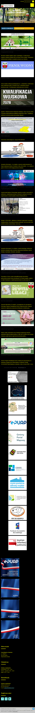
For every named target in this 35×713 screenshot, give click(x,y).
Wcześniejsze (22, 367)
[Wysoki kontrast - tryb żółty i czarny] (33, 1)
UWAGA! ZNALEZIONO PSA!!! (10, 215)
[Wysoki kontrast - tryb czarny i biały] (29, 1)
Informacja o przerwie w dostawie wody (13, 159)
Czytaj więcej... (15, 711)
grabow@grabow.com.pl (9, 687)
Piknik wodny (5, 78)
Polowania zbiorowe (19, 28)
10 (16, 367)
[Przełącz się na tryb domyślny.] (25, 1)
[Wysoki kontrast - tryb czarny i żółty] (31, 1)
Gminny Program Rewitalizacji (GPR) (12, 355)
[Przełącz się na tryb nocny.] (27, 1)
